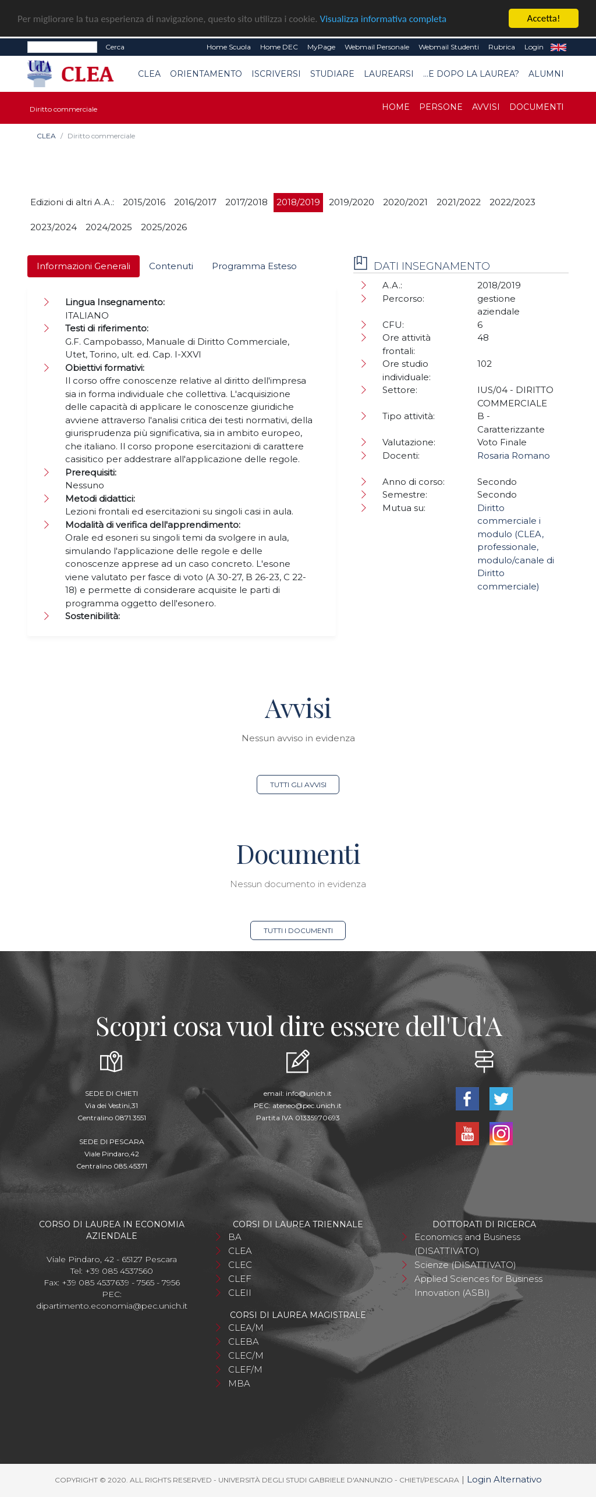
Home (396, 107)
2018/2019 (298, 202)
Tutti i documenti (298, 930)
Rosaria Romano (513, 455)
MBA (239, 1383)
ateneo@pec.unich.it (307, 1105)
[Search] (62, 47)
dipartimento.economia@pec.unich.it (111, 1306)
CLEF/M (245, 1369)
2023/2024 (53, 227)
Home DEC (279, 46)
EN (558, 47)
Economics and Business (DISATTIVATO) (467, 1243)
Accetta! (543, 18)
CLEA (149, 74)
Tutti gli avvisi (298, 784)
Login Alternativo (504, 1479)
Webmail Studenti (448, 46)
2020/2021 (405, 202)
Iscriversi (276, 74)
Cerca (115, 46)
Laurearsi (389, 74)
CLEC (240, 1264)
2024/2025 (109, 227)
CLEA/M (246, 1327)
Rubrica (501, 46)
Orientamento (206, 74)
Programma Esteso (254, 265)
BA (235, 1236)
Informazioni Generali (83, 265)
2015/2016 (144, 202)
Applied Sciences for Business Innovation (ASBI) (478, 1285)
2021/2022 (459, 202)
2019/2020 (351, 202)
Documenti (536, 107)
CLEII (239, 1292)
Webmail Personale (377, 46)
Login (534, 46)
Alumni (546, 74)
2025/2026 (164, 227)
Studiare (332, 74)
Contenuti (171, 265)
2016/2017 (195, 202)
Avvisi (486, 107)
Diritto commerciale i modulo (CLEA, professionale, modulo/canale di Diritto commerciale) (515, 547)
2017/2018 (246, 202)
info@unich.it (309, 1093)
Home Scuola (229, 46)
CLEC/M (246, 1355)
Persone (441, 107)
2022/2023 (512, 202)
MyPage (321, 46)
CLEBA (243, 1341)
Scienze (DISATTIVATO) (465, 1264)
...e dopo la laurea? (471, 74)
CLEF (239, 1278)
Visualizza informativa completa (383, 19)
